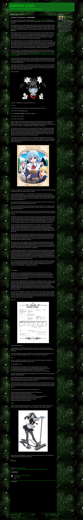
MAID (43, 469)
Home (33, 514)
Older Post (52, 514)
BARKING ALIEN (22, 5)
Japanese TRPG (38, 469)
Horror (28, 469)
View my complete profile (63, 33)
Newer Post (14, 514)
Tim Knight (16, 475)
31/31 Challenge (17, 469)
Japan (34, 469)
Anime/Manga (23, 469)
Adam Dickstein (68, 16)
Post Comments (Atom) (20, 517)
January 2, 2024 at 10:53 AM (24, 475)
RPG (46, 469)
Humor (30, 469)
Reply (15, 478)
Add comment (14, 481)
